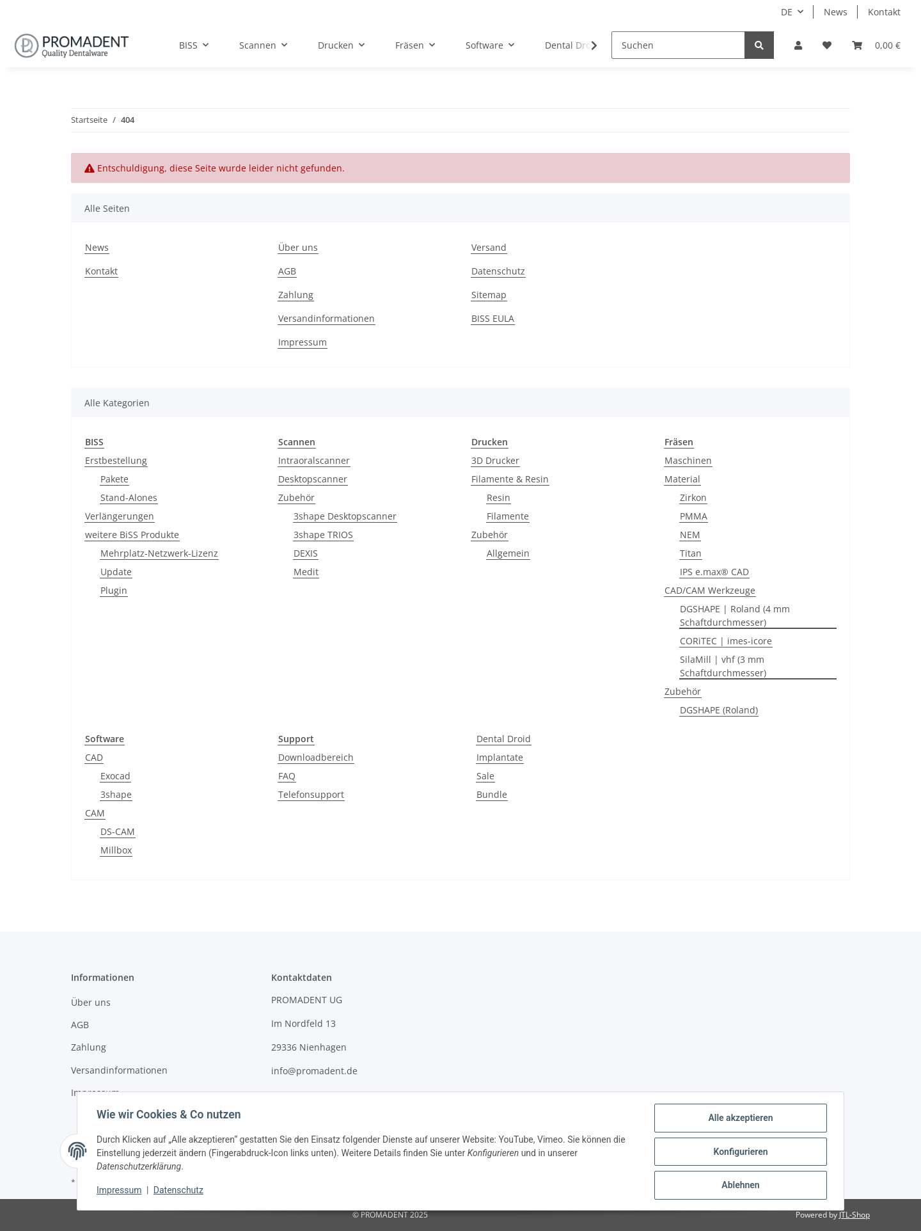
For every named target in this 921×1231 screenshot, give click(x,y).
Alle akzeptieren (739, 1119)
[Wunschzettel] (827, 45)
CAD (94, 757)
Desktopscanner (312, 479)
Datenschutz (498, 271)
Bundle (491, 794)
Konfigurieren (739, 1152)
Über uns (298, 247)
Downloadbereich (316, 757)
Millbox (116, 850)
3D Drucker (495, 460)
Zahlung (295, 295)
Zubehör (296, 497)
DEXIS (306, 553)
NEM (690, 534)
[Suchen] (678, 45)
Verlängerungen (119, 516)
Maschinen (688, 460)
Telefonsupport (311, 794)
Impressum (302, 342)
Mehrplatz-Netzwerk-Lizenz (159, 553)
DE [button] (786, 12)
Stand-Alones (128, 497)
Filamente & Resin (510, 479)
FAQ (286, 776)
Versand (489, 247)
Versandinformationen (326, 318)
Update (116, 572)
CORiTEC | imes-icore (726, 641)
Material (682, 479)
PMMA (693, 516)
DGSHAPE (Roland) (719, 710)
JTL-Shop (854, 1214)
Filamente (508, 516)
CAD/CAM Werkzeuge (710, 590)
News (835, 12)
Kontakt (884, 12)
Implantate (499, 757)
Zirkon (693, 497)
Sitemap (489, 295)
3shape (116, 794)
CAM (95, 813)
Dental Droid (503, 739)
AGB (287, 271)
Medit (306, 572)
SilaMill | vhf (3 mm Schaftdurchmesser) (723, 666)
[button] (798, 45)
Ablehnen (739, 1185)
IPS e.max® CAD (714, 572)
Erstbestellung (116, 460)
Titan (691, 553)
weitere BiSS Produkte (132, 534)
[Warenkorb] (876, 45)
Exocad (115, 776)
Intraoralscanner (314, 460)
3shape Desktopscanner (345, 516)
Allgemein (508, 553)
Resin (498, 497)
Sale (485, 776)
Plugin (113, 590)
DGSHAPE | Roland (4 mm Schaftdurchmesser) (735, 615)
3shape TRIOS (323, 534)
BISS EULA (492, 318)
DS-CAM (117, 831)
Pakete (114, 479)
